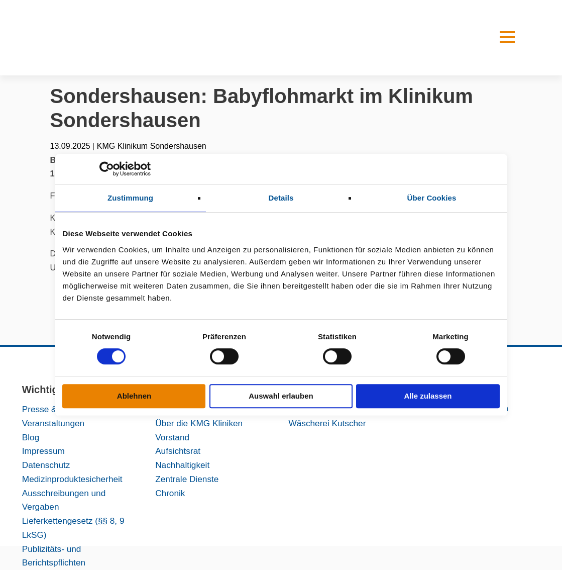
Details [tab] (281, 198)
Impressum (43, 451)
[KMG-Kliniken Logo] (118, 37)
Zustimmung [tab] (130, 198)
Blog (30, 437)
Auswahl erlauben (281, 396)
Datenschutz (46, 465)
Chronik (170, 493)
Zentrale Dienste (186, 479)
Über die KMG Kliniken (199, 423)
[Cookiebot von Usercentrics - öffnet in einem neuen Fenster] (107, 168)
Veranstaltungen (53, 423)
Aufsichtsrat (177, 451)
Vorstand (172, 437)
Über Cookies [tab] (432, 198)
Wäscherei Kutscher (327, 423)
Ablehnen (134, 396)
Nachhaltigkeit (182, 465)
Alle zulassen (428, 396)
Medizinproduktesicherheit (72, 479)
